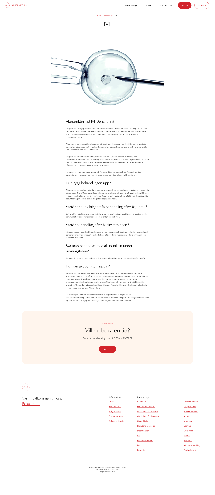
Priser (149, 5)
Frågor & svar (115, 411)
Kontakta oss (166, 5)
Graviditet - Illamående (147, 411)
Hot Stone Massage (146, 426)
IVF (138, 435)
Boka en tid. (31, 403)
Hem (99, 16)
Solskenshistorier (117, 421)
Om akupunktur (116, 416)
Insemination (143, 430)
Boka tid (184, 5)
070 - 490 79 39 (123, 338)
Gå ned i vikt (142, 421)
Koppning (141, 450)
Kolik (139, 445)
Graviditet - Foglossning (148, 416)
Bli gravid (141, 401)
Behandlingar (131, 5)
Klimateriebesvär (145, 440)
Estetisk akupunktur (146, 406)
